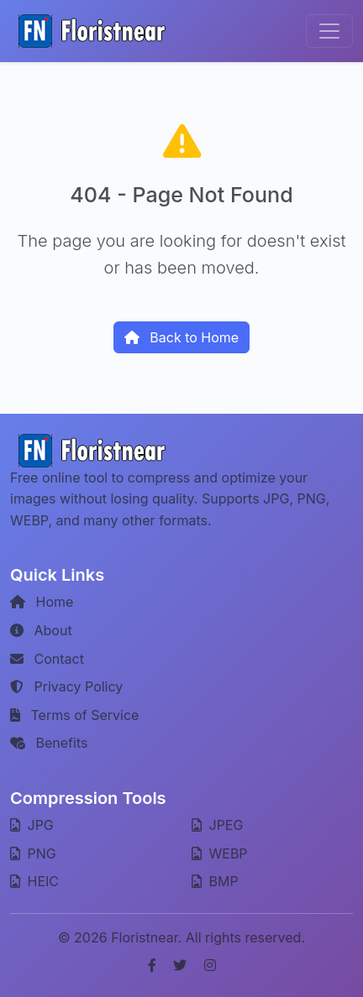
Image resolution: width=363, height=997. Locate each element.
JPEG (217, 825)
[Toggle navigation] (329, 31)
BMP (215, 881)
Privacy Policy (66, 686)
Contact (47, 658)
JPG (32, 825)
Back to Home (181, 337)
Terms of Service (74, 715)
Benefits (48, 742)
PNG (33, 853)
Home (41, 601)
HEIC (34, 881)
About (41, 630)
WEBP (220, 853)
